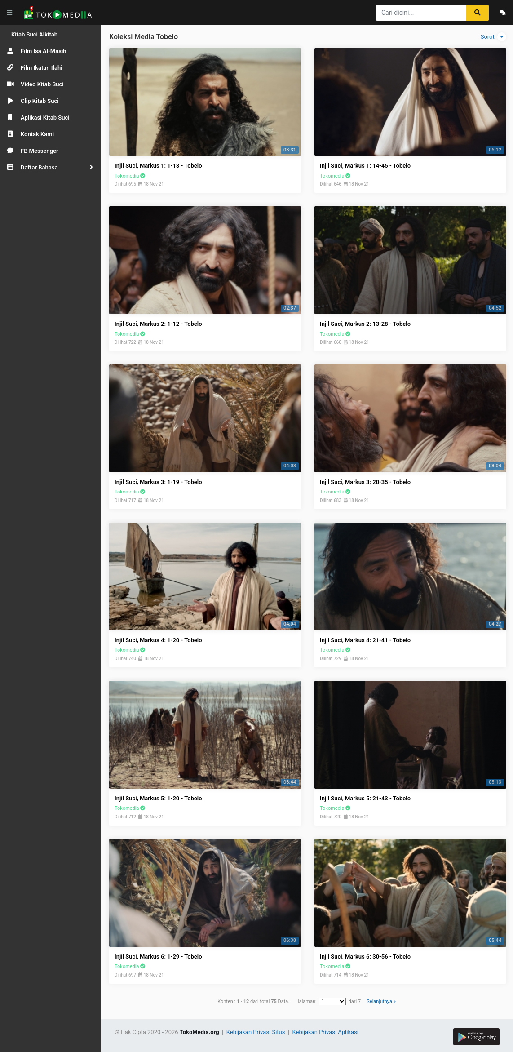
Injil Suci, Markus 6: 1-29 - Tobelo (158, 956)
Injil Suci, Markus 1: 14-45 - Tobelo (365, 165)
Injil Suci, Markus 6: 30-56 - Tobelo (365, 956)
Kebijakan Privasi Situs (256, 1032)
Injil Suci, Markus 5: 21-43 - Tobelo (365, 798)
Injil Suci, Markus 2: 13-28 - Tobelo (365, 323)
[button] (50, 167)
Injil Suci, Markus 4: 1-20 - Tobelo (158, 640)
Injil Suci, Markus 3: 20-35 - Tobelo (365, 482)
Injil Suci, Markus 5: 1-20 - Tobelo (158, 798)
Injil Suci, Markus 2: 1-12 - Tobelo (158, 323)
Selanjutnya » (381, 1001)
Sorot (493, 36)
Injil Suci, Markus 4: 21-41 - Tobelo (365, 640)
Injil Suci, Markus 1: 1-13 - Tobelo (158, 165)
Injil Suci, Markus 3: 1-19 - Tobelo (158, 482)
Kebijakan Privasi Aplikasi (325, 1032)
